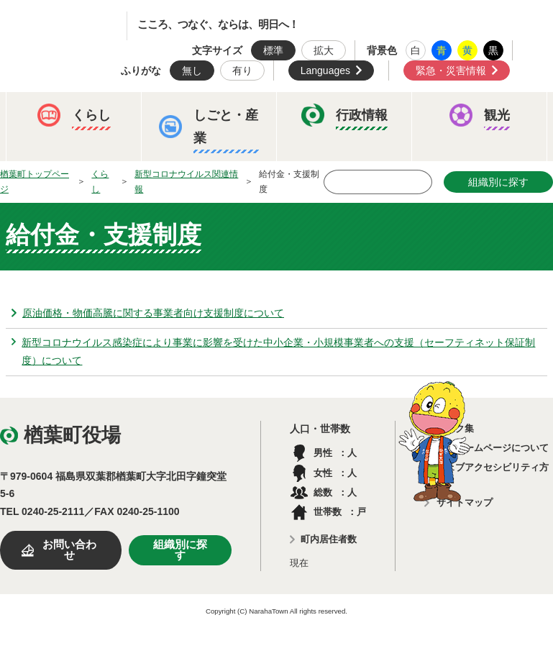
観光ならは (141, 177)
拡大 (324, 50)
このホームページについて (493, 447)
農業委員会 (56, 267)
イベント (51, 177)
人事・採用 (256, 222)
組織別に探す (180, 550)
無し (192, 70)
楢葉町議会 (351, 222)
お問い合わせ (69, 550)
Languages (325, 70)
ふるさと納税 (61, 222)
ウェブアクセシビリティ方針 (493, 475)
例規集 (205, 267)
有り (242, 70)
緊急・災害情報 (451, 70)
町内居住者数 (329, 539)
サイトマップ (465, 502)
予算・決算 (161, 222)
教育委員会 (446, 222)
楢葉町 (75, 26)
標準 (273, 50)
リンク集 (455, 428)
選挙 (136, 267)
